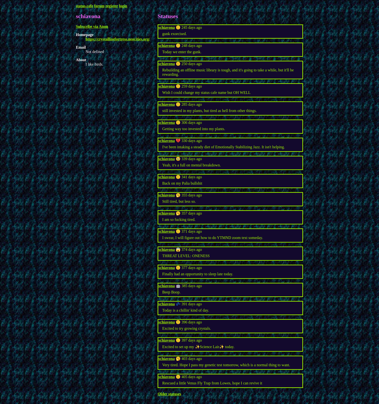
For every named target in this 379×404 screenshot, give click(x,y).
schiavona (166, 27)
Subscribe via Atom (92, 26)
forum (99, 6)
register (111, 6)
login (123, 6)
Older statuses (169, 394)
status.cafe (84, 6)
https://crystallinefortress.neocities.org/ (118, 39)
